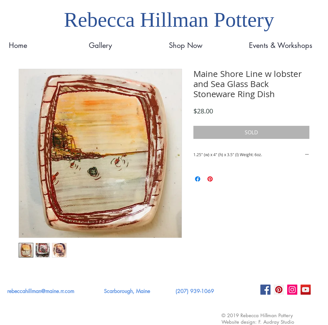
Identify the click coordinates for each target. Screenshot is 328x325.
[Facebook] (265, 290)
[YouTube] (306, 290)
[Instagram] (292, 290)
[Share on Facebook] (198, 179)
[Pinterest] (279, 290)
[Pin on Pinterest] (210, 179)
